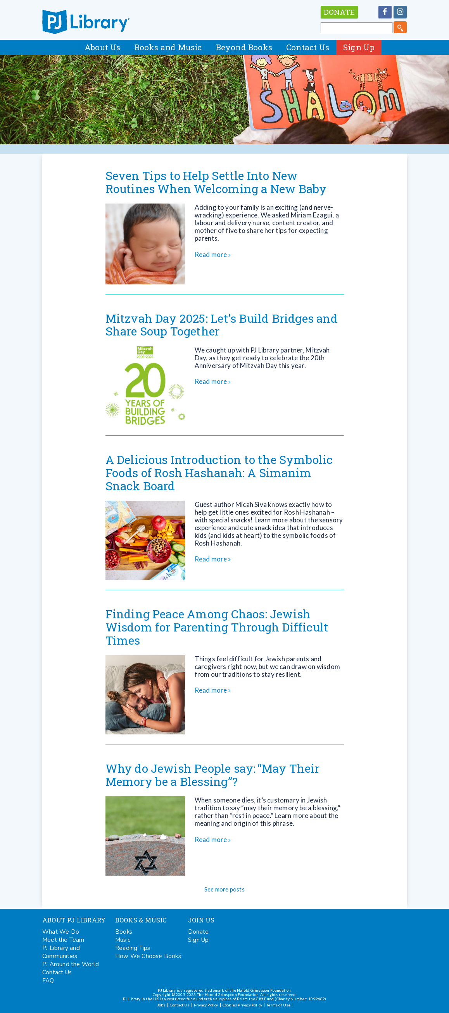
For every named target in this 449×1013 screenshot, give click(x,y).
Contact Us (307, 47)
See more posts (224, 889)
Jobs (161, 1005)
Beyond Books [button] (244, 47)
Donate (198, 932)
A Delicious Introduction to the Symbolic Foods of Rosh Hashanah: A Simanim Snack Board (219, 472)
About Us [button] (103, 47)
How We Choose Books (148, 956)
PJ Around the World (70, 964)
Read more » (213, 254)
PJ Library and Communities (61, 952)
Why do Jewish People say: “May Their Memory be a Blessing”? (212, 775)
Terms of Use (278, 1005)
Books (123, 932)
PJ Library (86, 22)
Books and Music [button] (168, 47)
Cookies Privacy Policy (242, 1005)
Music (122, 940)
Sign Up (359, 47)
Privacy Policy (206, 1005)
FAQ (48, 980)
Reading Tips (132, 948)
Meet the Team (63, 940)
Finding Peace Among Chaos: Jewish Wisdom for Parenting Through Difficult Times (217, 627)
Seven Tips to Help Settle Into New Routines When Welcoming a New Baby (216, 182)
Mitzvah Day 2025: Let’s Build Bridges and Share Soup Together (221, 325)
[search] (400, 27)
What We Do (60, 932)
